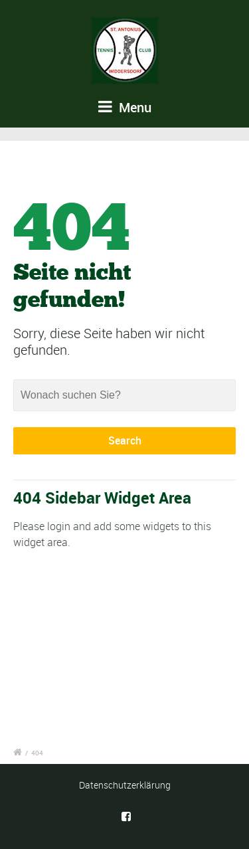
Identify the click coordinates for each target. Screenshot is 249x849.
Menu (124, 107)
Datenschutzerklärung (125, 785)
